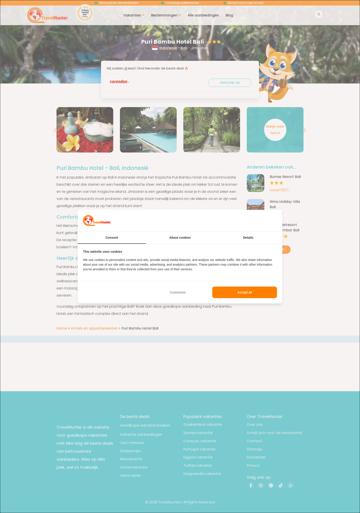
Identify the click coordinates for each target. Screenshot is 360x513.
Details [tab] (248, 237)
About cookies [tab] (180, 237)
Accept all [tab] (244, 292)
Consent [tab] (111, 237)
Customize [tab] (178, 292)
